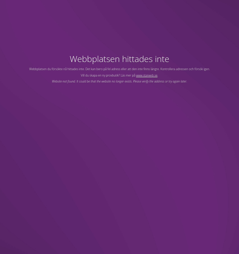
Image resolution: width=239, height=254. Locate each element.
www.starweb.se (147, 75)
